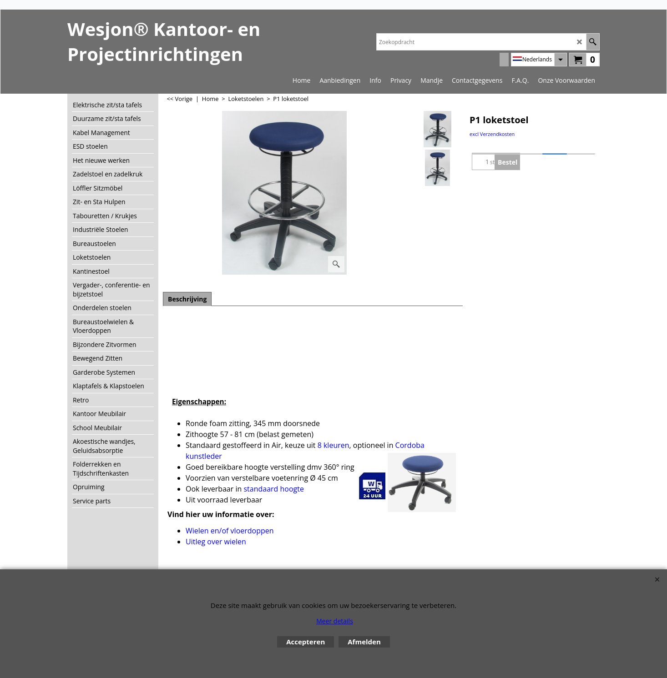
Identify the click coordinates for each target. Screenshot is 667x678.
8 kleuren (333, 445)
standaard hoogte (273, 489)
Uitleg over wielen (216, 542)
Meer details (334, 621)
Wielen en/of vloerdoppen (230, 531)
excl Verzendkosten (492, 134)
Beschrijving (187, 299)
